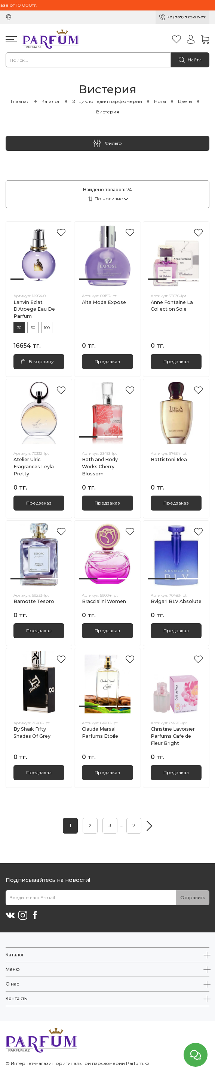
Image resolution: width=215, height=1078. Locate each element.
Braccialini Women (104, 601)
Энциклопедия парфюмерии (107, 101)
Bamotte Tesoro (33, 601)
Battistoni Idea (169, 459)
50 (33, 328)
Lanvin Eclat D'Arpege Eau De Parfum (34, 309)
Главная (20, 101)
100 (47, 328)
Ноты (160, 101)
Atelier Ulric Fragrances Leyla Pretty (33, 466)
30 (19, 328)
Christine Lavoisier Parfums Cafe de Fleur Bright (173, 736)
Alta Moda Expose (104, 302)
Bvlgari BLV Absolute (176, 601)
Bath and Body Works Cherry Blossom (100, 466)
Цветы (185, 101)
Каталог (51, 101)
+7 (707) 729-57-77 (186, 17)
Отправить (192, 897)
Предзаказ (107, 361)
